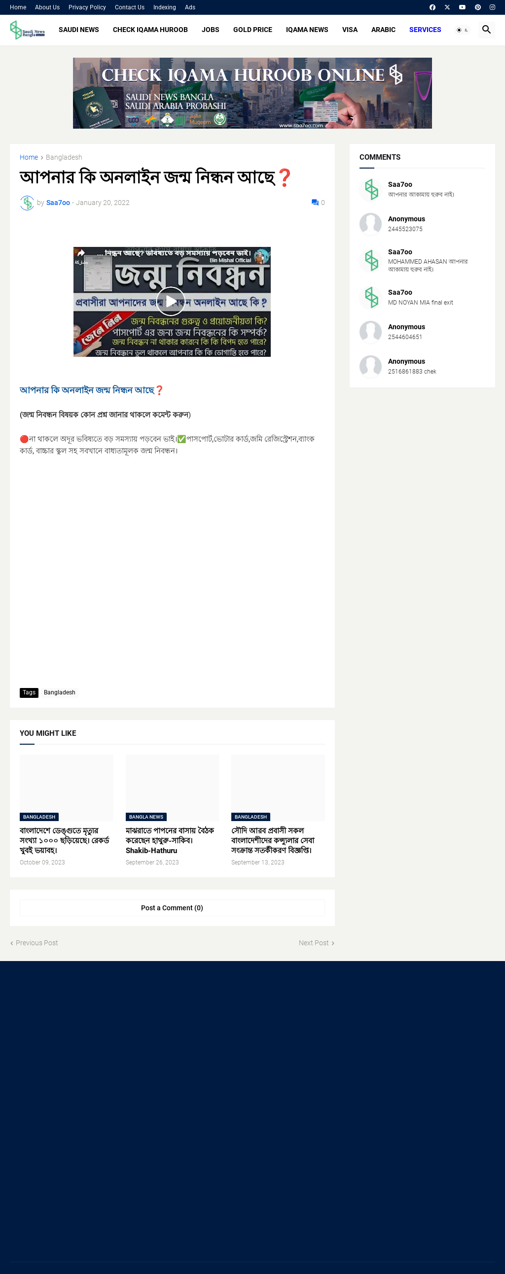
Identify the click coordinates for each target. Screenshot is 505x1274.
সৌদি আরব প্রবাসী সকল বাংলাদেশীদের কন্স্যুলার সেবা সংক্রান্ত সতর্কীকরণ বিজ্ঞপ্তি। (272, 841)
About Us (47, 7)
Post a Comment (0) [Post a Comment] (172, 908)
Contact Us (129, 7)
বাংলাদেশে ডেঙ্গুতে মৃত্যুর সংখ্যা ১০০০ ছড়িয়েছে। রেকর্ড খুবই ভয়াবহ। (64, 841)
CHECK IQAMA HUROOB (150, 30)
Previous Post (37, 943)
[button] (462, 30)
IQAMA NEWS (307, 30)
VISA (350, 30)
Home (18, 7)
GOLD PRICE (252, 30)
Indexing (164, 7)
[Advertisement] (86, 1042)
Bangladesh (64, 157)
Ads (190, 7)
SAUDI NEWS (79, 30)
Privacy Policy (87, 7)
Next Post (314, 943)
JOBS (210, 30)
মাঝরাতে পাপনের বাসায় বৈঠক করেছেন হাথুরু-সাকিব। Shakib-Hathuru (170, 841)
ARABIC (383, 30)
